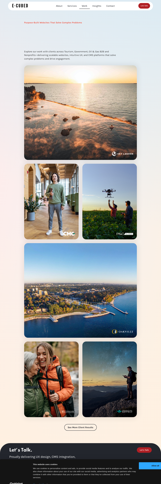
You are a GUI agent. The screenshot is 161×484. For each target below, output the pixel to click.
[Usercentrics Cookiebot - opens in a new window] (16, 479)
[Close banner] (157, 458)
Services (72, 6)
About (59, 6)
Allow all (133, 460)
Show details (39, 479)
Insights (96, 6)
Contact (110, 6)
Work (84, 6)
